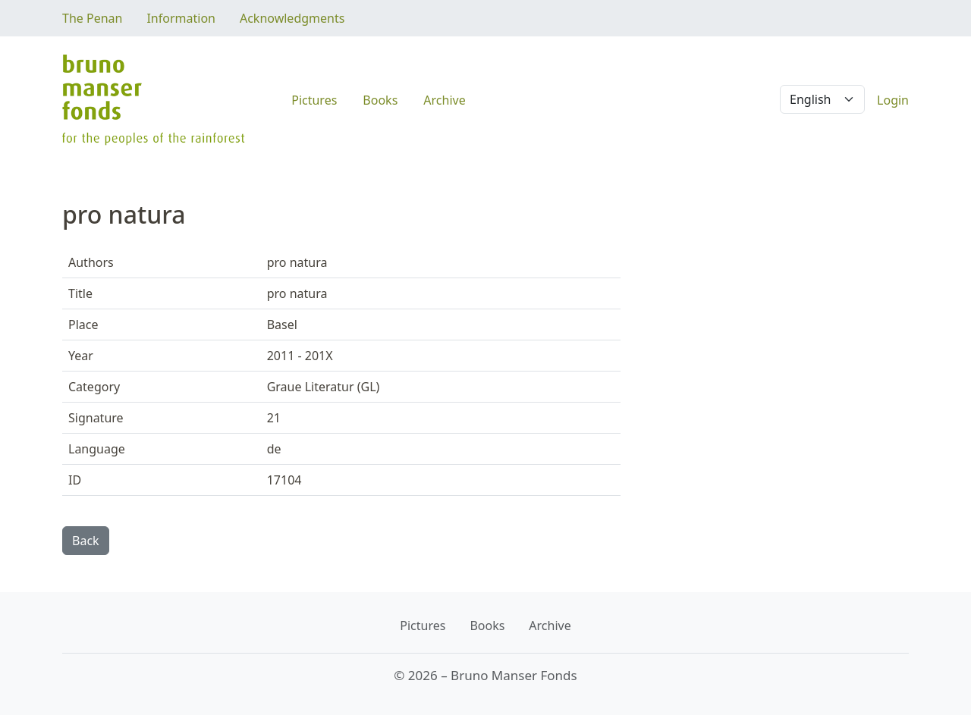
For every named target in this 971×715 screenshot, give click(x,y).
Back (85, 540)
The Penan (92, 18)
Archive (444, 100)
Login (893, 100)
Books (380, 100)
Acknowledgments (292, 18)
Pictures (314, 100)
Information (180, 18)
